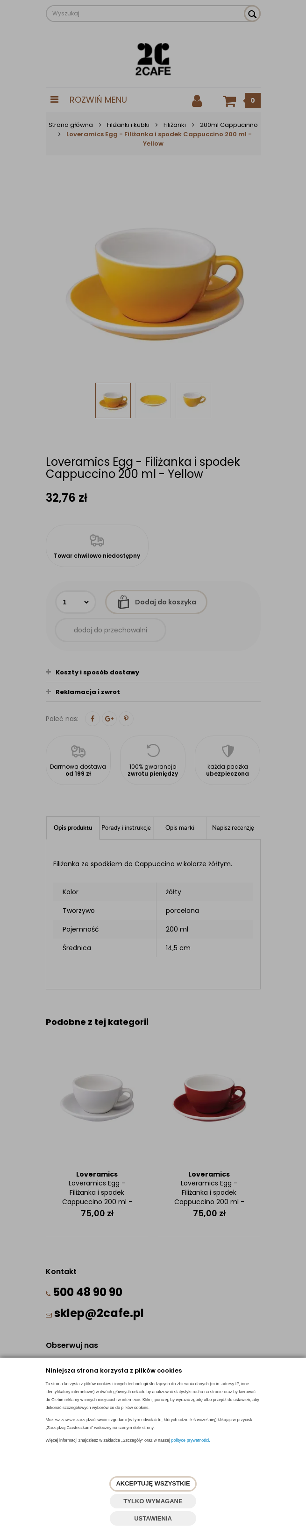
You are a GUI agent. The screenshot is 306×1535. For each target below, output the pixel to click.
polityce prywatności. (190, 1440)
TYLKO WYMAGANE (152, 1501)
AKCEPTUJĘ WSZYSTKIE (153, 1483)
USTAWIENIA (153, 1518)
